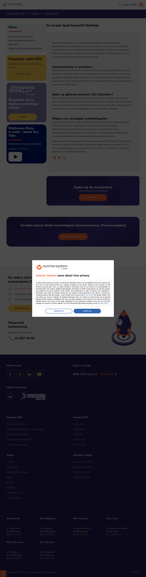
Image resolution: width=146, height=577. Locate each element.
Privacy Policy (88, 295)
